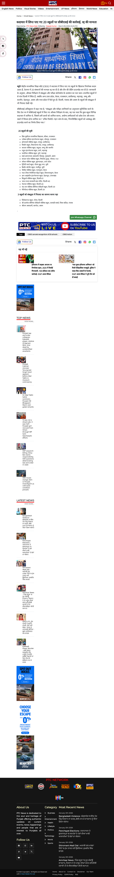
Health (49, 823)
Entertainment (52, 9)
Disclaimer (81, 872)
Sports (49, 843)
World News (91, 9)
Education (103, 9)
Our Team (90, 872)
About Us (62, 872)
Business (50, 813)
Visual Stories (30, 9)
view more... (29, 321)
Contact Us (71, 872)
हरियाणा (74, 9)
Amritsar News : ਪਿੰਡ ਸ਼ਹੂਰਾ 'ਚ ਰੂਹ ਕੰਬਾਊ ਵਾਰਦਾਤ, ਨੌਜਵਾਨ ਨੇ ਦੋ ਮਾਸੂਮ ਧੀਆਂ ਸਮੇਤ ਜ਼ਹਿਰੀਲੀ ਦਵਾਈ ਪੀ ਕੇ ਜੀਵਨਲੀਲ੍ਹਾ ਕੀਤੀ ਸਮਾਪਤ (28, 600)
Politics (19, 9)
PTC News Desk (32, 26)
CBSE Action (67, 234)
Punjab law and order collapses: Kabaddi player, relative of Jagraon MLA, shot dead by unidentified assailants (28, 342)
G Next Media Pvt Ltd (27, 874)
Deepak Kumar (51, 26)
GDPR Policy (68, 874)
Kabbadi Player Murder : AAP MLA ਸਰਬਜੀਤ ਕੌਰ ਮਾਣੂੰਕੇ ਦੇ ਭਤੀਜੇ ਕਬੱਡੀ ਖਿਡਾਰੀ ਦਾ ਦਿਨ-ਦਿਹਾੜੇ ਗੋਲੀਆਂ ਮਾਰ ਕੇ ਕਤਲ (28, 654)
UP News (65, 9)
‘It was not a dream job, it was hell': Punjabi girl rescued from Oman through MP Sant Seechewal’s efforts (28, 429)
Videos (41, 9)
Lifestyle (49, 826)
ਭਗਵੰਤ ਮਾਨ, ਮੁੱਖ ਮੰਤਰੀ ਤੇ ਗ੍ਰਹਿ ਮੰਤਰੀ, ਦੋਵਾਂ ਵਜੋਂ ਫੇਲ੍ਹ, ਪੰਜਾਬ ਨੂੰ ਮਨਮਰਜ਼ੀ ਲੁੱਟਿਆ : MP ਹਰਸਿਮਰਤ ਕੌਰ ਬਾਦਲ (28, 627)
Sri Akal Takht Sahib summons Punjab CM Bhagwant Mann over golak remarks (28, 401)
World (49, 840)
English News (7, 9)
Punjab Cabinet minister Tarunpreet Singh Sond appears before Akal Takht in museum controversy (27, 373)
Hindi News (28, 16)
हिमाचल (81, 9)
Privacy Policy (57, 874)
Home (19, 16)
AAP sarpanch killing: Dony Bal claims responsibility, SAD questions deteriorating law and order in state (28, 458)
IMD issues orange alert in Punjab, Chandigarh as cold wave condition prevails (28, 484)
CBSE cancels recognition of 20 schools (42, 234)
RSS (76, 874)
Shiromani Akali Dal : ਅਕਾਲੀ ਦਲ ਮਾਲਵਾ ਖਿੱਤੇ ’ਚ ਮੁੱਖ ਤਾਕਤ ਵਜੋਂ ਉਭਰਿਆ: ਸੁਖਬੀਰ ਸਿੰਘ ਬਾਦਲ (28, 573)
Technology (49, 835)
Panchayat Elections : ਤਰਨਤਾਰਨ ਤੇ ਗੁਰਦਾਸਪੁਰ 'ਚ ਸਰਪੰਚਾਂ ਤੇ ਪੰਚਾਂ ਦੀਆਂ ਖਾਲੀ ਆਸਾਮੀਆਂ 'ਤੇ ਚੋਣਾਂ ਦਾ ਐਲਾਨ (28, 547)
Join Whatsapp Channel (84, 217)
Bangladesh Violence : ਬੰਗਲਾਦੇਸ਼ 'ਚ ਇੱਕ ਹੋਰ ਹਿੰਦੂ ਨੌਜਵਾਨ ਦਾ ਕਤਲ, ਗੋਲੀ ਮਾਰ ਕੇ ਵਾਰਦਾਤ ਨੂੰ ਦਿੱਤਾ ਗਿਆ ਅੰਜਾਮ (28, 522)
